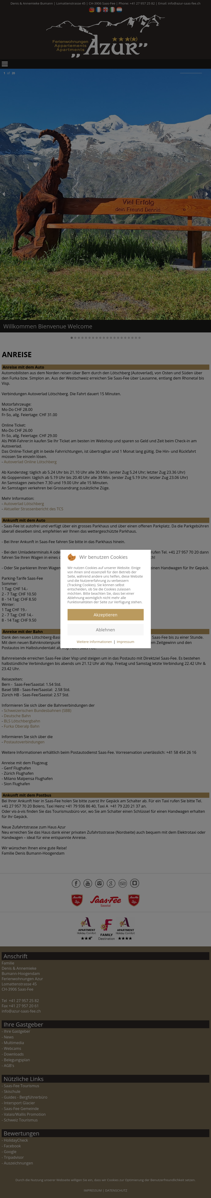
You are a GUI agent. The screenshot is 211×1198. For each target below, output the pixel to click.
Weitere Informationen (94, 641)
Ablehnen (105, 630)
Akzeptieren (106, 615)
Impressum (125, 641)
